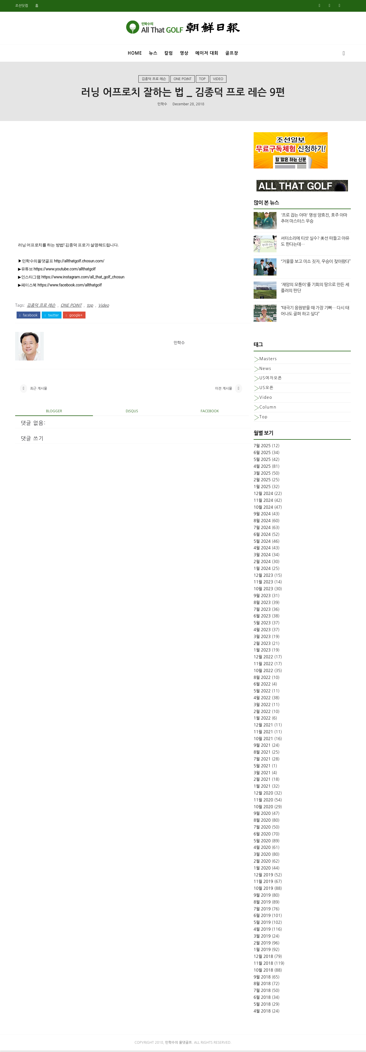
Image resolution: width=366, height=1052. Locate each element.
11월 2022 (262, 665)
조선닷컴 (22, 5)
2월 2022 (261, 713)
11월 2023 (262, 583)
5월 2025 (261, 461)
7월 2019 (261, 910)
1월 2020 (261, 869)
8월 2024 (261, 522)
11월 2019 (262, 883)
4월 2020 (261, 849)
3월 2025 (261, 474)
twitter (52, 316)
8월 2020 (261, 822)
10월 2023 (262, 590)
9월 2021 (261, 747)
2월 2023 (261, 645)
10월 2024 (262, 508)
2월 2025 (261, 481)
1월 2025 (261, 488)
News (265, 370)
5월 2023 (261, 624)
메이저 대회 (206, 53)
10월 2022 (262, 672)
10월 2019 (262, 890)
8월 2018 (261, 985)
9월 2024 (261, 515)
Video (218, 79)
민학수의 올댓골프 (178, 1044)
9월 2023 (261, 597)
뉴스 (153, 53)
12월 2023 (262, 576)
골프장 (231, 53)
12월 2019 (262, 876)
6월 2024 (261, 536)
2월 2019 (261, 944)
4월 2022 (261, 699)
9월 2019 (261, 897)
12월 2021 (262, 726)
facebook (29, 316)
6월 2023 (261, 617)
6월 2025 (261, 454)
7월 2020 (261, 829)
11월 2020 (262, 801)
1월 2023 (261, 651)
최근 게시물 (39, 390)
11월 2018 (262, 964)
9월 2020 (261, 815)
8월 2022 (261, 679)
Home (135, 53)
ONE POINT (183, 79)
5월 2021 (261, 767)
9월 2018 (261, 978)
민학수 (162, 104)
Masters (267, 360)
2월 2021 (261, 781)
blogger (53, 413)
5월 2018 (261, 1005)
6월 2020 (261, 835)
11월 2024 (262, 502)
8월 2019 (261, 903)
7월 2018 (261, 992)
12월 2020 (262, 795)
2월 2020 (261, 863)
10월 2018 (262, 971)
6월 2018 (261, 998)
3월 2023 (261, 638)
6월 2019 (261, 917)
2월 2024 (261, 563)
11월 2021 (262, 733)
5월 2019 (261, 924)
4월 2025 (261, 467)
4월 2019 (261, 931)
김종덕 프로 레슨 (154, 79)
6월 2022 (261, 685)
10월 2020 (262, 808)
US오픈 (266, 389)
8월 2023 (261, 604)
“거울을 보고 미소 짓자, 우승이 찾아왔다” (315, 263)
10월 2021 (262, 740)
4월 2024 (261, 549)
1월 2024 (261, 570)
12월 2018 (262, 958)
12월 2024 (262, 495)
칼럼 (168, 53)
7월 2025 (261, 447)
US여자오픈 (270, 379)
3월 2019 (261, 937)
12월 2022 (262, 658)
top (202, 79)
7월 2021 (261, 760)
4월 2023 (261, 631)
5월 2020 (261, 842)
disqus (128, 413)
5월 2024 (261, 542)
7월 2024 (261, 529)
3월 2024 (261, 556)
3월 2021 (261, 774)
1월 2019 (261, 951)
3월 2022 (261, 706)
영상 (184, 53)
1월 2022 (261, 720)
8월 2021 (261, 754)
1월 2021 (261, 788)
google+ (74, 316)
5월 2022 (261, 692)
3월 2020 (261, 856)
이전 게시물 (215, 390)
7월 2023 (261, 611)
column (267, 408)
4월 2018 (261, 1012)
